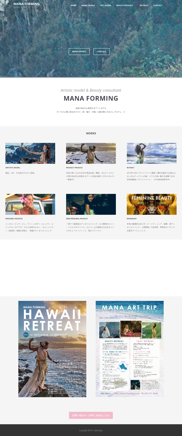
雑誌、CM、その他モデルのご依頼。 (20, 172)
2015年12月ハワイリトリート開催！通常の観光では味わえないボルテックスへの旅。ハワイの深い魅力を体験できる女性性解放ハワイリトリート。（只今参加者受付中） (151, 175)
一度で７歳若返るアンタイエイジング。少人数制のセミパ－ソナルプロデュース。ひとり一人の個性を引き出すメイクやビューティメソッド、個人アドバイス (90, 226)
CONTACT (101, 50)
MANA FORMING (27, 4)
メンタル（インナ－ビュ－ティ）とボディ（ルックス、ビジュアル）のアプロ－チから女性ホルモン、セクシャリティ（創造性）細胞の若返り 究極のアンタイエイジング (29, 226)
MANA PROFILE (79, 50)
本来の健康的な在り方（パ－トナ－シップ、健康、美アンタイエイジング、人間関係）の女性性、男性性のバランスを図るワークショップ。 (151, 226)
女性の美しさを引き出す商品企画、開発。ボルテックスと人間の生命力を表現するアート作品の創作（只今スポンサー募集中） (90, 175)
